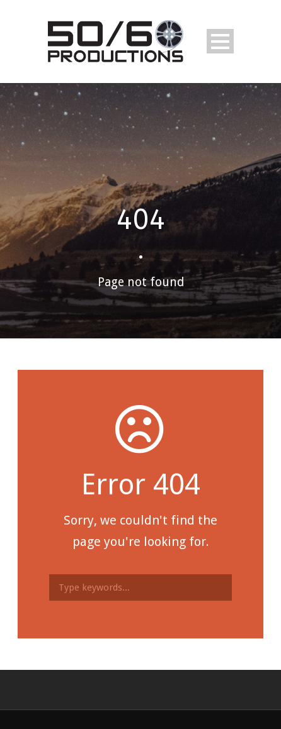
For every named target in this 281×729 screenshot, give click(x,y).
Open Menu (220, 41)
